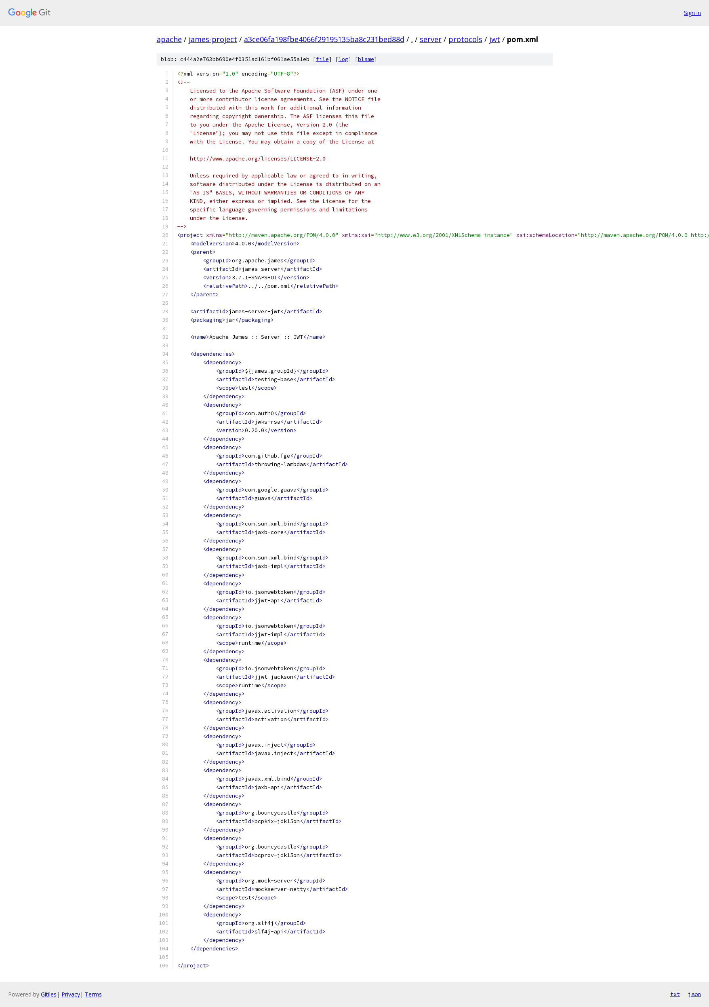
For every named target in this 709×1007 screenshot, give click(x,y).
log (343, 59)
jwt (494, 39)
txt (675, 994)
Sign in (692, 13)
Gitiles (49, 994)
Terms (93, 994)
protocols (465, 39)
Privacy (70, 994)
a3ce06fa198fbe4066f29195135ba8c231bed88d (324, 39)
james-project (213, 39)
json (694, 994)
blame (366, 59)
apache (169, 39)
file (322, 59)
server (431, 39)
